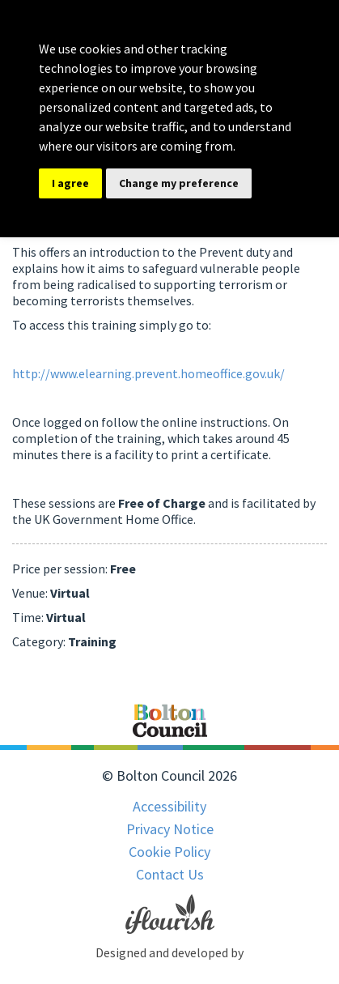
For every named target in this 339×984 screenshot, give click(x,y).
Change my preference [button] (179, 183)
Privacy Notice (170, 829)
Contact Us (170, 874)
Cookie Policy (169, 851)
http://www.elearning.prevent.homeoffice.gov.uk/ (148, 373)
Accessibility (169, 806)
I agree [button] (70, 183)
